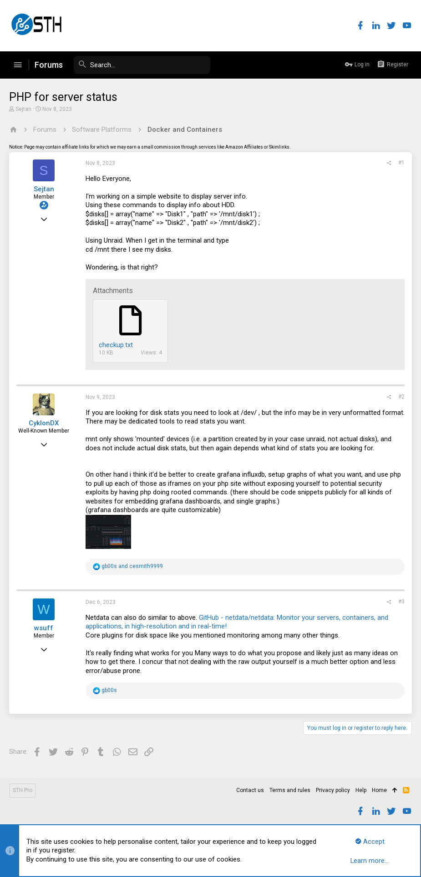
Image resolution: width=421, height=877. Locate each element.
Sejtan (23, 109)
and (132, 566)
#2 (401, 397)
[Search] (142, 65)
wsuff (43, 628)
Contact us (250, 790)
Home (379, 790)
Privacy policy (333, 790)
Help (360, 790)
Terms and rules (289, 790)
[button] (17, 65)
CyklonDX (44, 423)
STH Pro (22, 790)
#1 (401, 162)
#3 (401, 601)
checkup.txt (116, 345)
